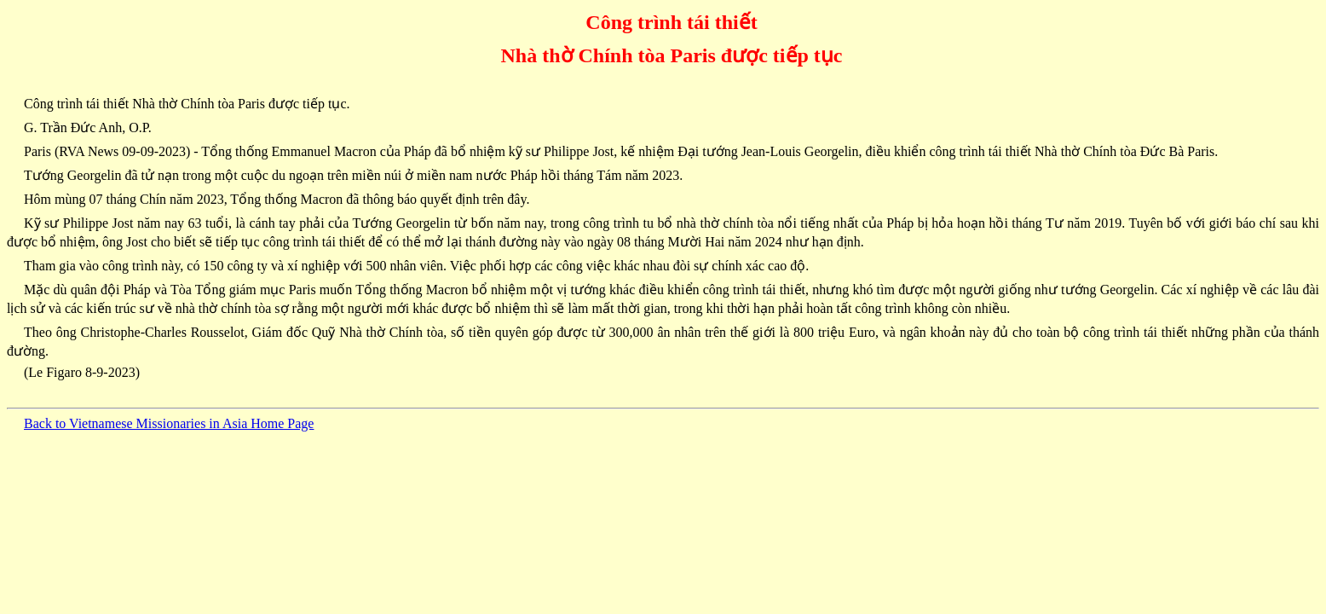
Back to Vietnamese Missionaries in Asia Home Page (169, 423)
